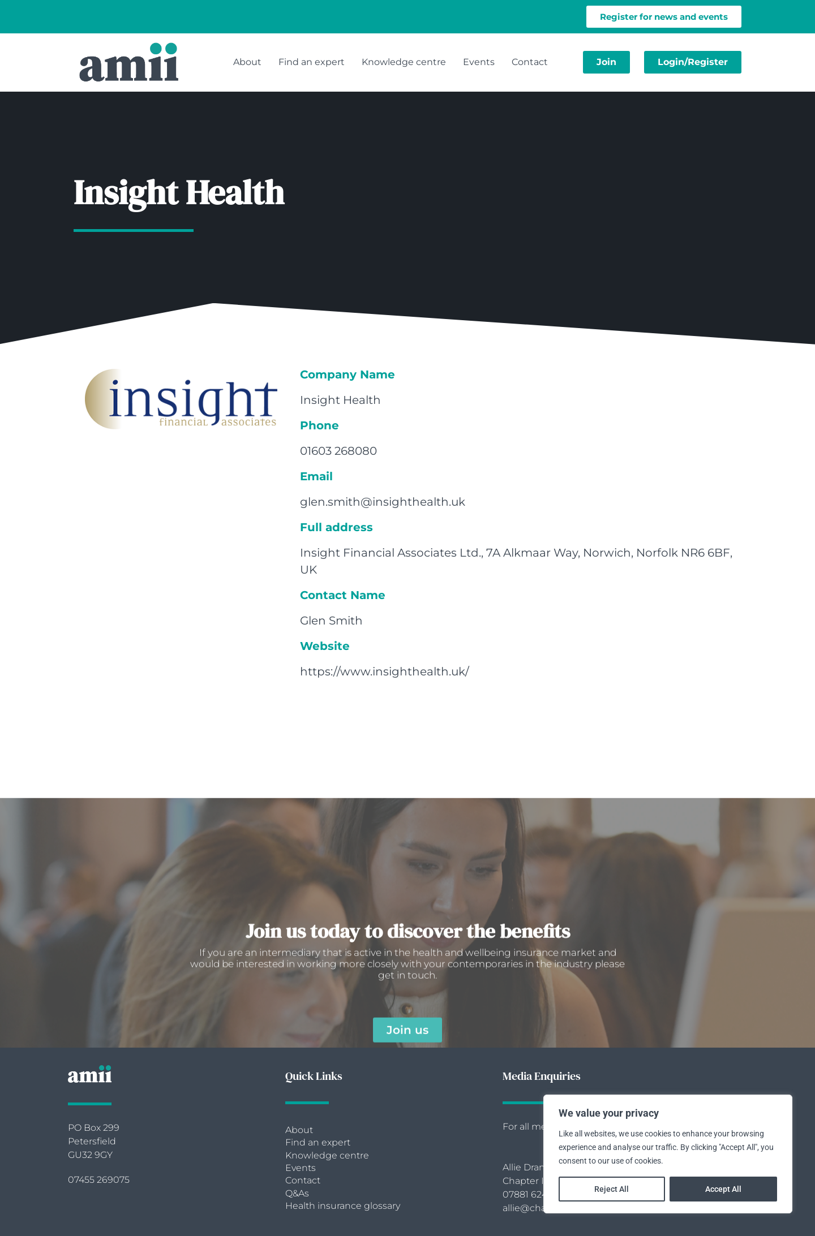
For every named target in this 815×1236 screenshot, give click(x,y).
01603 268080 (338, 451)
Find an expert (311, 62)
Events (479, 62)
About (247, 62)
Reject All (611, 1189)
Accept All (723, 1189)
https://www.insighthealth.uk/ (384, 671)
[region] (667, 1154)
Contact (530, 62)
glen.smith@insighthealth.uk (382, 502)
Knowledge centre (404, 62)
